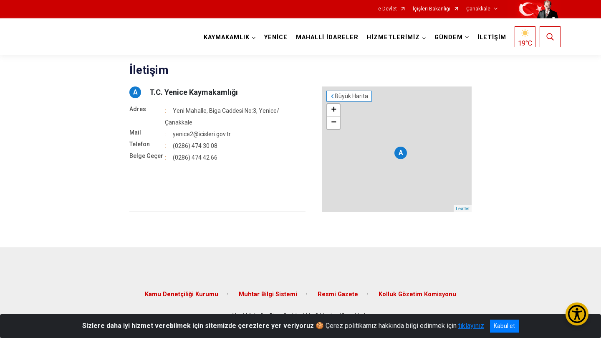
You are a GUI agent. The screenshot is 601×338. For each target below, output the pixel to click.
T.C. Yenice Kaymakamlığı (193, 92)
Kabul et (504, 326)
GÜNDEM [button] (448, 37)
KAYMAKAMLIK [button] (227, 37)
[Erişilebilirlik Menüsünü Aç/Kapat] (577, 313)
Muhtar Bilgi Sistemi (268, 294)
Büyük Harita (351, 96)
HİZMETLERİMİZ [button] (393, 37)
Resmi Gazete (338, 294)
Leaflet (463, 208)
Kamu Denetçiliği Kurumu (181, 294)
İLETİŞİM (491, 37)
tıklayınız (471, 326)
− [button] (333, 123)
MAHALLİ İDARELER (327, 37)
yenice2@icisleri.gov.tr (202, 134)
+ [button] (333, 110)
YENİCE (276, 37)
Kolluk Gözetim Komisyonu (417, 294)
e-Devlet (387, 9)
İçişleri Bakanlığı (431, 9)
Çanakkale (478, 9)
